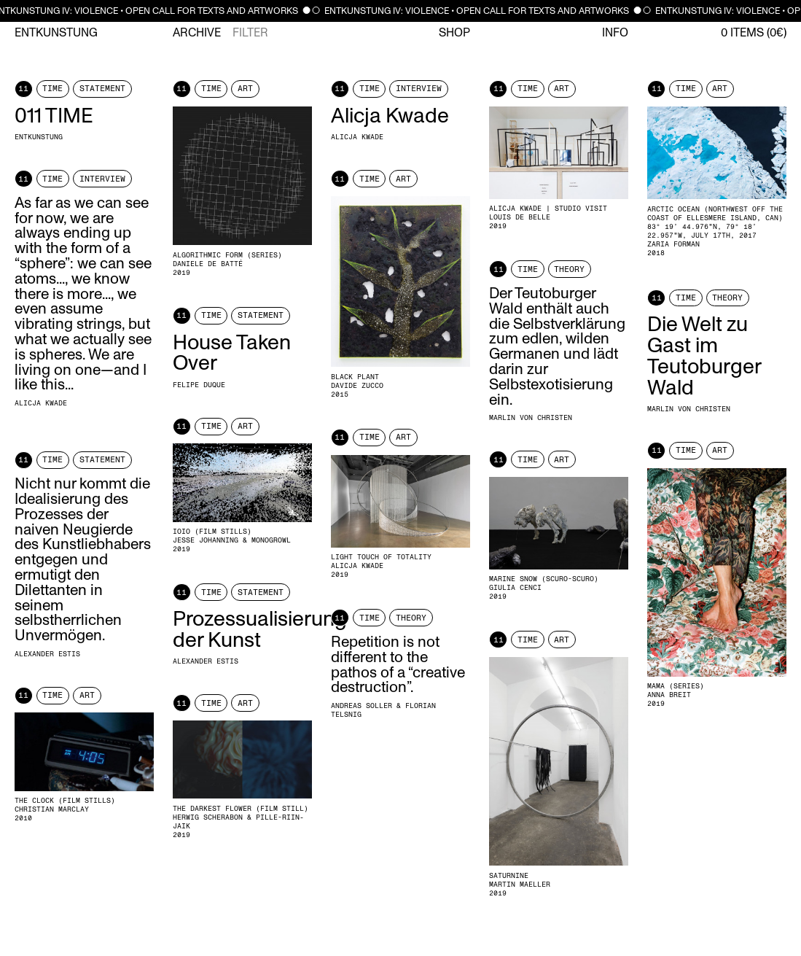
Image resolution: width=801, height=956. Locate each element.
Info (615, 33)
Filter (250, 33)
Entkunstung (56, 33)
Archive (197, 33)
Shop (454, 33)
